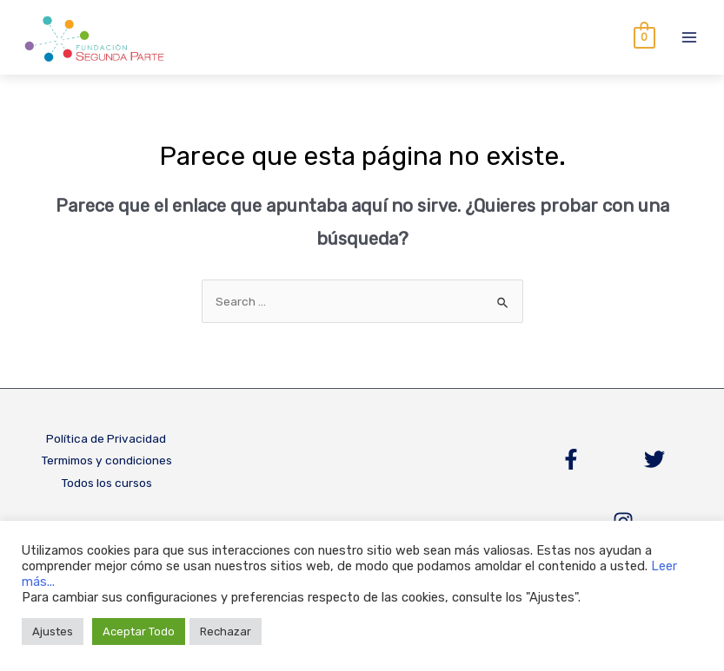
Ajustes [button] (52, 631)
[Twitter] (654, 460)
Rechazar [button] (225, 631)
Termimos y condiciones (106, 461)
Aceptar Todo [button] (139, 631)
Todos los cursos (106, 483)
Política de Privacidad (106, 439)
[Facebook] (571, 460)
